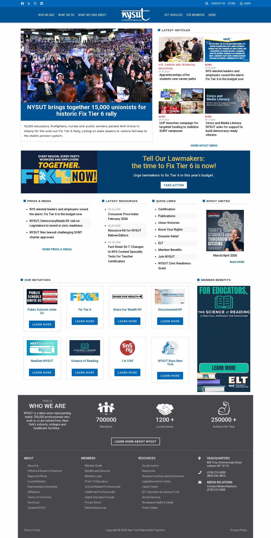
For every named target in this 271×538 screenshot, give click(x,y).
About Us (33, 466)
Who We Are (46, 15)
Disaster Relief (168, 236)
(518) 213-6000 (216, 473)
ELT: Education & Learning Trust (160, 492)
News (212, 15)
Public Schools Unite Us (42, 312)
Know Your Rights (170, 229)
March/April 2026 (225, 255)
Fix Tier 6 (84, 311)
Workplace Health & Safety (157, 503)
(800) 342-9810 (216, 476)
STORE (231, 3)
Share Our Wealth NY (127, 311)
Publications (166, 216)
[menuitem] (46, 14)
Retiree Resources (95, 508)
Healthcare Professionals (100, 492)
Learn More (42, 325)
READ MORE (237, 262)
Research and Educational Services (163, 477)
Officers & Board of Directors (45, 471)
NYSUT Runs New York (170, 363)
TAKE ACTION (174, 185)
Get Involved (173, 15)
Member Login (93, 477)
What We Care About (92, 15)
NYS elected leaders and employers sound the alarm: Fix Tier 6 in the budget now (225, 75)
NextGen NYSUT (42, 362)
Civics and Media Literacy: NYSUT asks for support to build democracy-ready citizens (224, 129)
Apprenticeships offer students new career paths (177, 77)
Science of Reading (84, 362)
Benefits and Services (97, 471)
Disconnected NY (170, 311)
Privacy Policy (238, 531)
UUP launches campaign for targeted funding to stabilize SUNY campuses (179, 127)
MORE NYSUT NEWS (204, 146)
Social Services (151, 498)
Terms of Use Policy (40, 498)
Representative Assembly (42, 487)
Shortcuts (34, 503)
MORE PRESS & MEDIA (57, 249)
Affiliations (34, 492)
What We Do (66, 15)
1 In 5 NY (127, 362)
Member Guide (93, 466)
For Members (195, 15)
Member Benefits (170, 250)
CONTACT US (218, 3)
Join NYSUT (166, 256)
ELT (160, 243)
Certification (166, 209)
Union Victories (169, 223)
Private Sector (93, 503)
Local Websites (37, 482)
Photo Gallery (150, 508)
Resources (148, 471)
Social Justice (150, 466)
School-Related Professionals (102, 487)
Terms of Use (32, 531)
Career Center (150, 487)
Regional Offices (37, 477)
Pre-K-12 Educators (96, 482)
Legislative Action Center (156, 482)
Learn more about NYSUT (136, 442)
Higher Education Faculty (99, 498)
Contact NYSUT (37, 508)
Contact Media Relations (222, 487)
